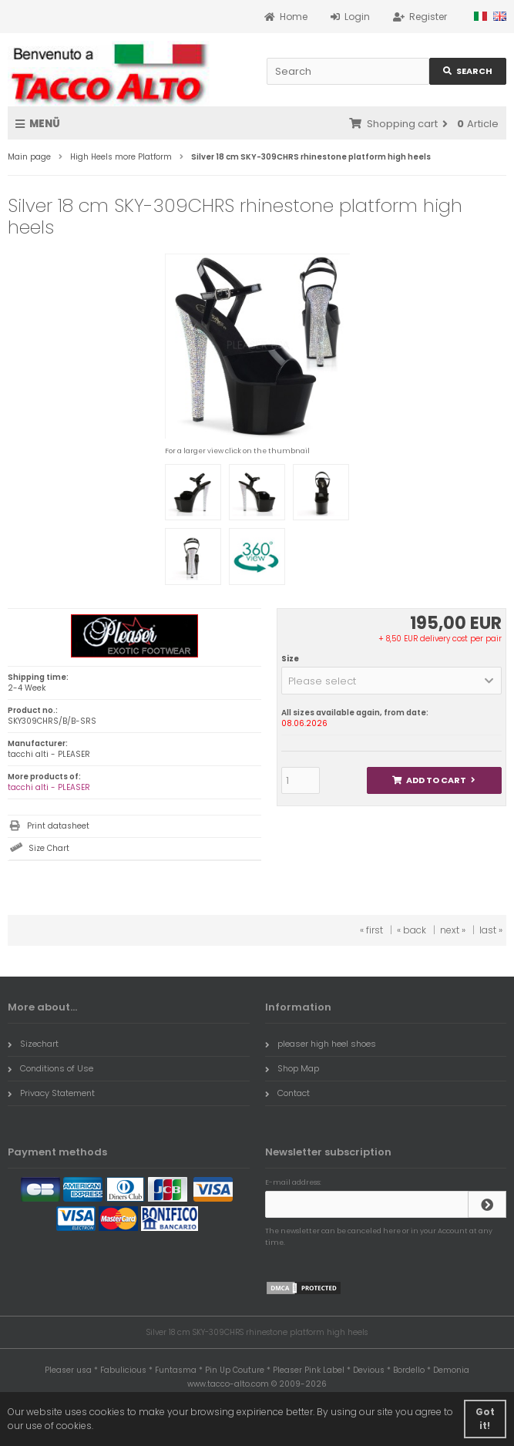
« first (371, 930)
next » (452, 930)
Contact (287, 1093)
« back (411, 930)
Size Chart (49, 848)
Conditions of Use (50, 1068)
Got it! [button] (485, 1418)
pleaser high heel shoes (320, 1043)
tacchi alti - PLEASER (49, 787)
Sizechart (33, 1043)
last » (490, 930)
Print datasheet (58, 826)
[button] (391, 680)
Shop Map (292, 1068)
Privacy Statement (51, 1093)
